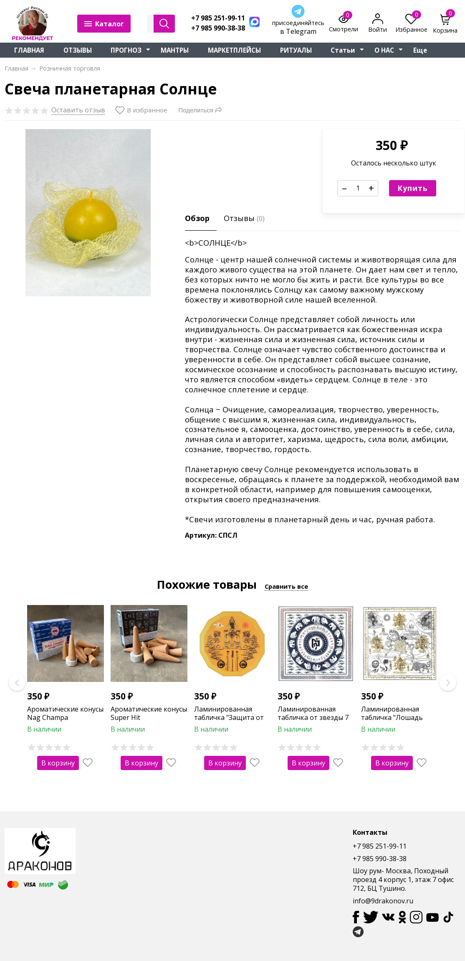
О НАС (384, 50)
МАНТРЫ (175, 50)
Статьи (343, 50)
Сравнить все (286, 586)
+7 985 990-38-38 (218, 28)
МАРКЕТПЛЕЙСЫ (234, 50)
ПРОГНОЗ (126, 50)
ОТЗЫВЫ (77, 50)
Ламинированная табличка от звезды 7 (313, 713)
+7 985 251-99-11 (218, 18)
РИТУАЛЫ (296, 50)
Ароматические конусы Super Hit (149, 713)
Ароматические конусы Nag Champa (65, 713)
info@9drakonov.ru (383, 900)
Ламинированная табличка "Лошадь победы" (392, 717)
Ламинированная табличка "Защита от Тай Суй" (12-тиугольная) (229, 722)
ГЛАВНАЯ (29, 50)
